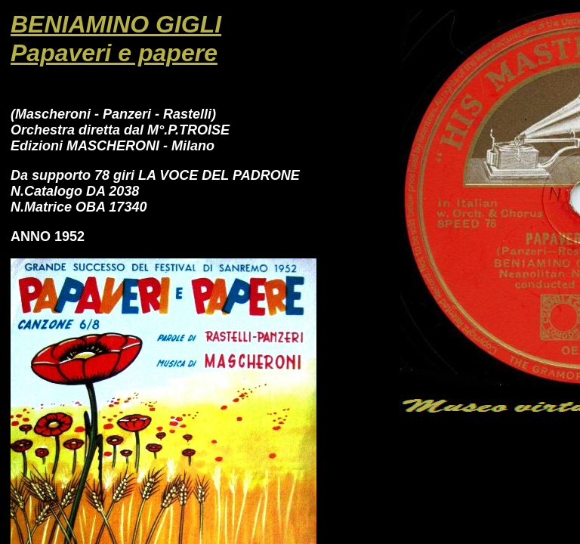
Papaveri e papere (114, 52)
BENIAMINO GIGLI (116, 24)
